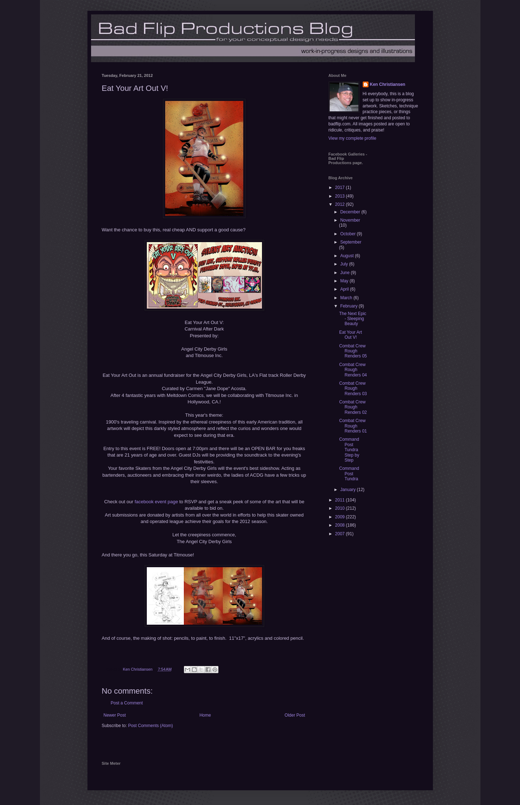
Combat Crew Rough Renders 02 (353, 407)
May (344, 280)
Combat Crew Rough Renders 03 (353, 388)
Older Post (295, 715)
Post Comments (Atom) (150, 725)
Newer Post (115, 715)
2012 (340, 204)
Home (205, 715)
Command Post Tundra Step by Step (349, 450)
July (344, 264)
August (347, 255)
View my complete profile (352, 138)
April (345, 289)
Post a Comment (127, 702)
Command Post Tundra (349, 473)
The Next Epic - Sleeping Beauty (352, 319)
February (349, 306)
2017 (340, 187)
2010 (340, 508)
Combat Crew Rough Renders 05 (353, 351)
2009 (340, 516)
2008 (340, 525)
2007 (340, 533)
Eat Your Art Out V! (350, 335)
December (350, 211)
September (350, 242)
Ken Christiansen (388, 84)
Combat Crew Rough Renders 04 (353, 370)
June (345, 272)
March (346, 297)
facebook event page (156, 501)
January (348, 489)
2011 (340, 500)
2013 (340, 196)
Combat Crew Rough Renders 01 (353, 426)
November (350, 220)
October (348, 233)
